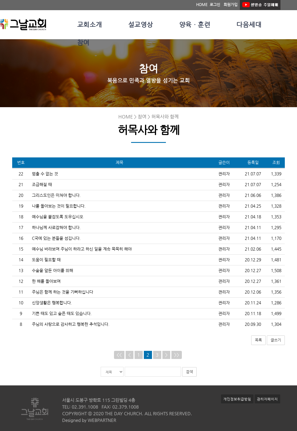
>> (176, 355)
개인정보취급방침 (237, 399)
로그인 (215, 4)
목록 (258, 340)
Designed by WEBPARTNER (89, 420)
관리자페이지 (267, 399)
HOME (201, 4)
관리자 (224, 173)
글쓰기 (276, 340)
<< (119, 355)
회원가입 (231, 4)
